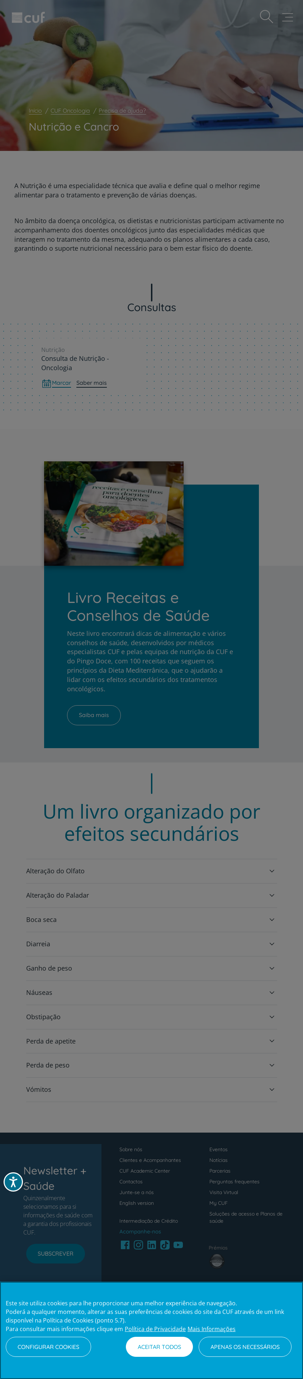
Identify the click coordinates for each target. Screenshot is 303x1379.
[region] (151, 1330)
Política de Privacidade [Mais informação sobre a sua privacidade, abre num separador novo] (155, 1329)
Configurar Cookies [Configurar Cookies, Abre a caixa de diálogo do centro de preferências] (48, 1346)
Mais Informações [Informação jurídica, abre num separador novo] (212, 1329)
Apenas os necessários (245, 1346)
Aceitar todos (159, 1346)
